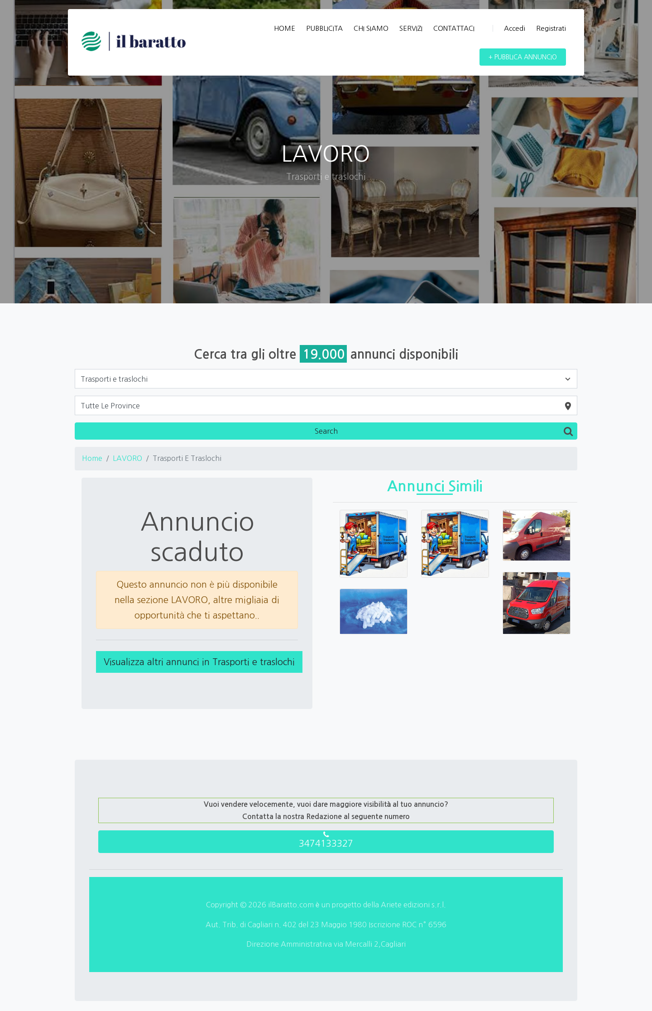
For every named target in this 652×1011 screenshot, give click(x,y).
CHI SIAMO (371, 28)
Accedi (509, 28)
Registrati (551, 28)
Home (92, 458)
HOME (284, 28)
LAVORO (127, 458)
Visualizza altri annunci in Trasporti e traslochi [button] (199, 661)
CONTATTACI (454, 28)
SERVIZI (410, 28)
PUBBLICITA (324, 28)
